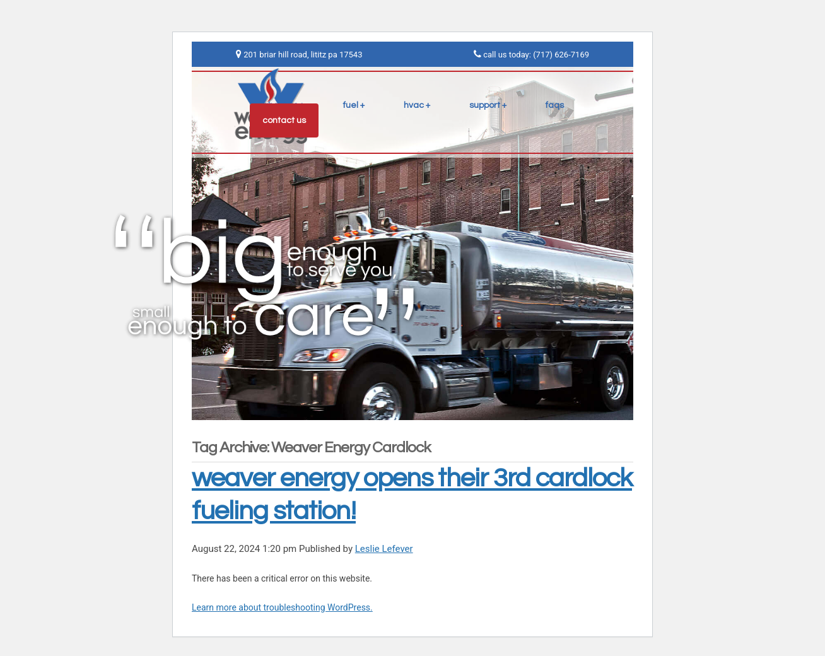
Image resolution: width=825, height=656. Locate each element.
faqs (555, 105)
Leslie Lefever (384, 548)
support (484, 105)
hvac (414, 105)
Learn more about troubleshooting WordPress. (282, 607)
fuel (350, 105)
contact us (284, 120)
